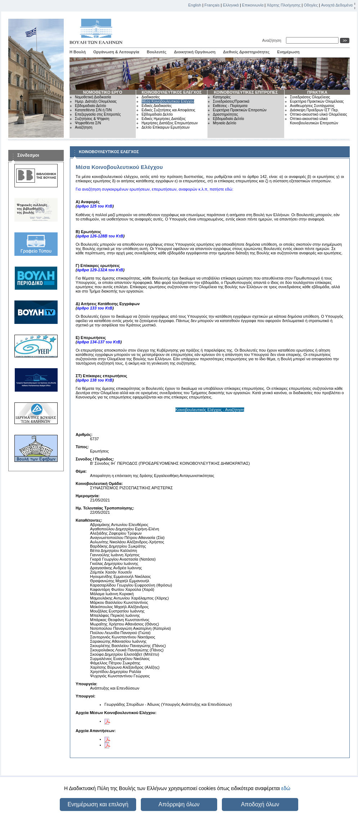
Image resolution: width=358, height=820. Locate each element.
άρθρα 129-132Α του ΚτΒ (100, 270)
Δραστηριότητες (225, 114)
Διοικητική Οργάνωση (194, 52)
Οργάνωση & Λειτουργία (116, 52)
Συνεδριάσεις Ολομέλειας (310, 97)
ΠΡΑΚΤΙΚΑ (317, 92)
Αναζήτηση (272, 40)
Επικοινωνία (253, 5)
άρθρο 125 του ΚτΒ (95, 206)
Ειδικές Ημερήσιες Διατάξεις (164, 119)
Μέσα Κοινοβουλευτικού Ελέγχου (168, 101)
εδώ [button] (285, 788)
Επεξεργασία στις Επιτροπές (98, 114)
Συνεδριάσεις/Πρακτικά (231, 101)
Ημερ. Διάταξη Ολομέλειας (96, 101)
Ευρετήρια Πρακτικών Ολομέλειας (317, 101)
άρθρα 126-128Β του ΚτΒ (100, 236)
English (194, 5)
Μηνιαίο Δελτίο (224, 123)
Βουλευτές (156, 52)
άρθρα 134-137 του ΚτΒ (99, 342)
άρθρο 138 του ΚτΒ (95, 380)
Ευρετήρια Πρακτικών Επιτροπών (240, 110)
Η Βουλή (78, 52)
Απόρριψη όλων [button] (179, 804)
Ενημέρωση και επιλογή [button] (97, 804)
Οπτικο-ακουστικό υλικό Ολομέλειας (318, 114)
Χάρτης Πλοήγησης (284, 5)
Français (212, 5)
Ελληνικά (231, 5)
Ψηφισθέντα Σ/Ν (88, 123)
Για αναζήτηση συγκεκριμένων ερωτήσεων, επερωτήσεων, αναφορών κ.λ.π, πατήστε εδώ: (154, 189)
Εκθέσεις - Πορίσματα (230, 106)
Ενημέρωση (288, 52)
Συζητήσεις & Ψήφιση (92, 119)
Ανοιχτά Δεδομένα (337, 5)
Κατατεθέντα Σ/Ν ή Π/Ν (93, 110)
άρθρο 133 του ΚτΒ (95, 308)
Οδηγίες (311, 5)
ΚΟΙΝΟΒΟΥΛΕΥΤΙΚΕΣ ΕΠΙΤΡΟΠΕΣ (246, 92)
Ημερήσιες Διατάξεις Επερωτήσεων (170, 123)
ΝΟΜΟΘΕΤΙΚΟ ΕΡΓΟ (102, 92)
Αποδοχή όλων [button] (260, 804)
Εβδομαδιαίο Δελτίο (90, 106)
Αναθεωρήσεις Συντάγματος (312, 106)
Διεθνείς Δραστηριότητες (246, 52)
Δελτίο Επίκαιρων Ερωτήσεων (166, 127)
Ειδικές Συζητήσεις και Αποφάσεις (168, 110)
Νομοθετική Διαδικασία (93, 97)
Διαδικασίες (151, 97)
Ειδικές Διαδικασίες (157, 106)
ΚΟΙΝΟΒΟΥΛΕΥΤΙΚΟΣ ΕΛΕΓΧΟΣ (172, 92)
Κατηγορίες (222, 97)
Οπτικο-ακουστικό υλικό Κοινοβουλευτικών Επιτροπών (314, 121)
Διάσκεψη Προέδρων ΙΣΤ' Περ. (314, 110)
